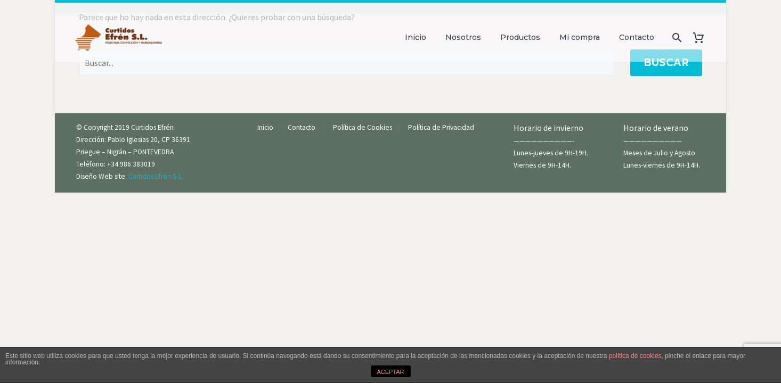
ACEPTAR (390, 372)
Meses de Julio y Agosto (659, 152)
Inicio (415, 37)
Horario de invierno (549, 127)
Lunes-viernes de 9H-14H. (661, 165)
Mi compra (579, 37)
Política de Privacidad (441, 127)
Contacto (636, 37)
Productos (520, 37)
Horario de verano (656, 127)
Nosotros (463, 37)
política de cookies (635, 356)
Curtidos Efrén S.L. (155, 176)
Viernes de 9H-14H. (542, 165)
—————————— (652, 140)
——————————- (544, 140)
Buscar (666, 62)
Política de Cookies (365, 127)
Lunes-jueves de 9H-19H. (551, 152)
